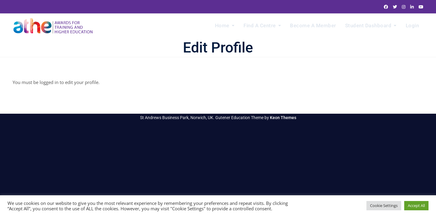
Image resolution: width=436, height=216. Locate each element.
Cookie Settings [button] (384, 205)
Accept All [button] (416, 205)
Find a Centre (259, 25)
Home (222, 25)
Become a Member (313, 25)
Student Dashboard (368, 25)
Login (412, 25)
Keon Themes (283, 117)
